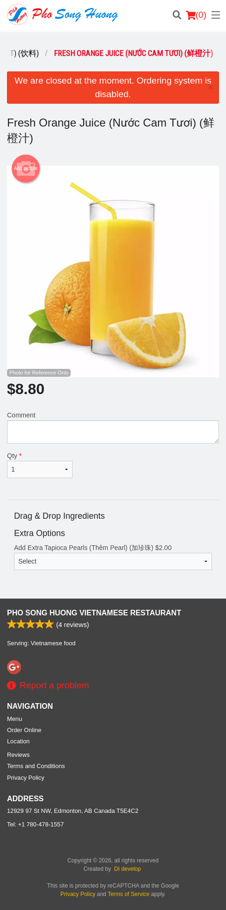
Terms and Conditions (36, 765)
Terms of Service (128, 894)
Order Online (24, 730)
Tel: (35, 824)
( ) (196, 15)
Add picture (26, 169)
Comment (113, 427)
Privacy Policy (25, 777)
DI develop (127, 869)
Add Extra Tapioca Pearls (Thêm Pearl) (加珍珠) (113, 557)
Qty (40, 465)
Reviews (18, 754)
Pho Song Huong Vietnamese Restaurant (94, 613)
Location (18, 741)
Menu (14, 718)
